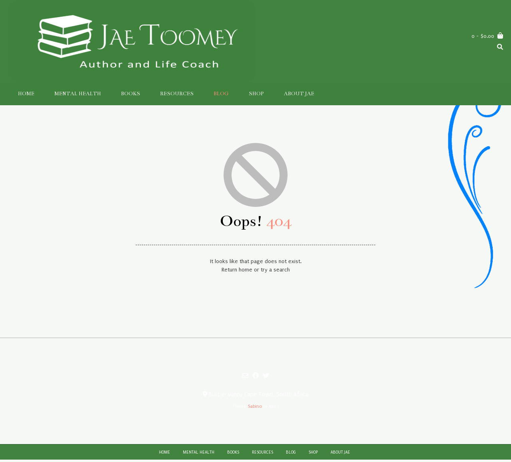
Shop (256, 93)
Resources (177, 93)
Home (26, 93)
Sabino (255, 406)
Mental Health (77, 93)
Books (130, 93)
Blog (221, 93)
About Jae (299, 93)
